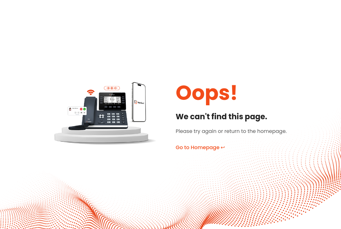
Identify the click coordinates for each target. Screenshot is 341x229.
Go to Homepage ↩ (200, 147)
